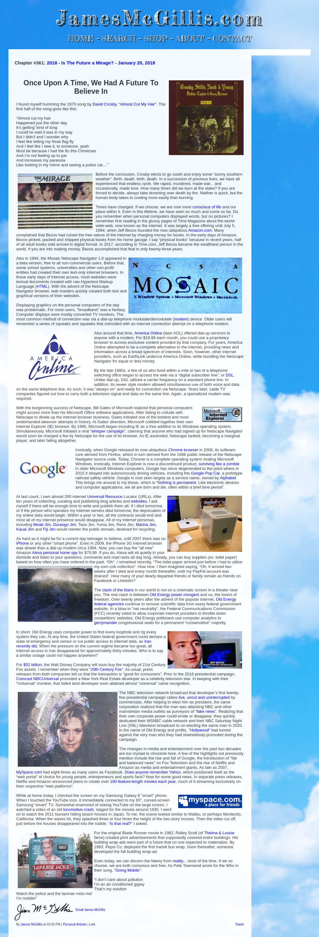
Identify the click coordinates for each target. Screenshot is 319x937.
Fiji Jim (49, 529)
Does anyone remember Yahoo (152, 772)
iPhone (22, 543)
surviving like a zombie (219, 463)
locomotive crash (78, 809)
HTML (42, 286)
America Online (148, 333)
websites (139, 501)
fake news (206, 711)
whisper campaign (108, 431)
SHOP (155, 38)
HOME (81, 38)
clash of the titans (118, 590)
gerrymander (105, 622)
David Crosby (105, 104)
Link (92, 924)
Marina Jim (146, 524)
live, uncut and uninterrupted (204, 697)
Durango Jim (64, 524)
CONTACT (231, 38)
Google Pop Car (205, 473)
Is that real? (120, 823)
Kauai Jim (25, 529)
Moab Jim (42, 524)
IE (50, 426)
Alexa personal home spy (55, 552)
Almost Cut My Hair (137, 104)
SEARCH (119, 38)
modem (181, 319)
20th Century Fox (106, 669)
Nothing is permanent (177, 482)
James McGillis (31, 924)
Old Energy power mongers (174, 594)
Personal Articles (75, 924)
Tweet (239, 924)
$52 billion (32, 664)
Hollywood (199, 730)
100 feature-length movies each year (142, 781)
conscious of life (207, 207)
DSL (229, 375)
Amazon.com (200, 230)
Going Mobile (128, 870)
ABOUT (190, 38)
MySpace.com (29, 772)
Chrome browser (183, 449)
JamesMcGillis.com (159, 17)
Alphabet (228, 478)
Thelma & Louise (219, 833)
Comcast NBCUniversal (37, 678)
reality (178, 861)
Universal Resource (104, 496)
